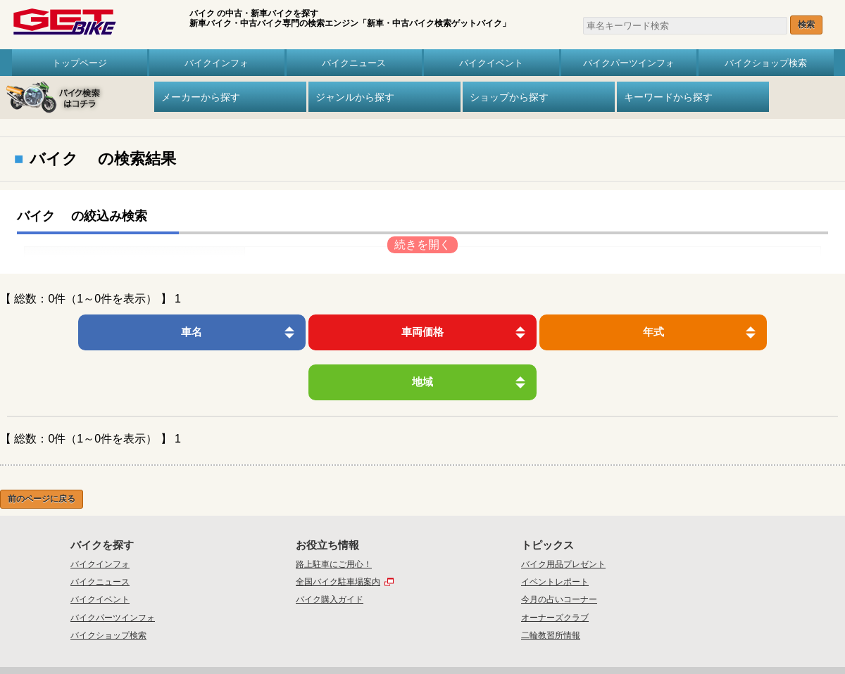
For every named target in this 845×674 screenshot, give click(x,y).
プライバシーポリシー (448, 630)
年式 (519, 332)
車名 (132, 332)
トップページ (79, 62)
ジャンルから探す (354, 97)
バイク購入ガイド (329, 550)
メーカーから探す (200, 97)
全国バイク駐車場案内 (338, 532)
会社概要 (334, 630)
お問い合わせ (380, 630)
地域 (712, 332)
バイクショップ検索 (766, 62)
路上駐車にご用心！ (334, 514)
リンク (544, 630)
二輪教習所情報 (550, 585)
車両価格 (326, 332)
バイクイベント (491, 62)
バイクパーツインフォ (629, 62)
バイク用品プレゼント (563, 514)
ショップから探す (509, 97)
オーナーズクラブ (555, 568)
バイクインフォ (216, 62)
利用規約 (509, 630)
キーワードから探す (668, 97)
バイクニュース (354, 62)
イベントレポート (555, 532)
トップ (296, 630)
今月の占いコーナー (559, 550)
